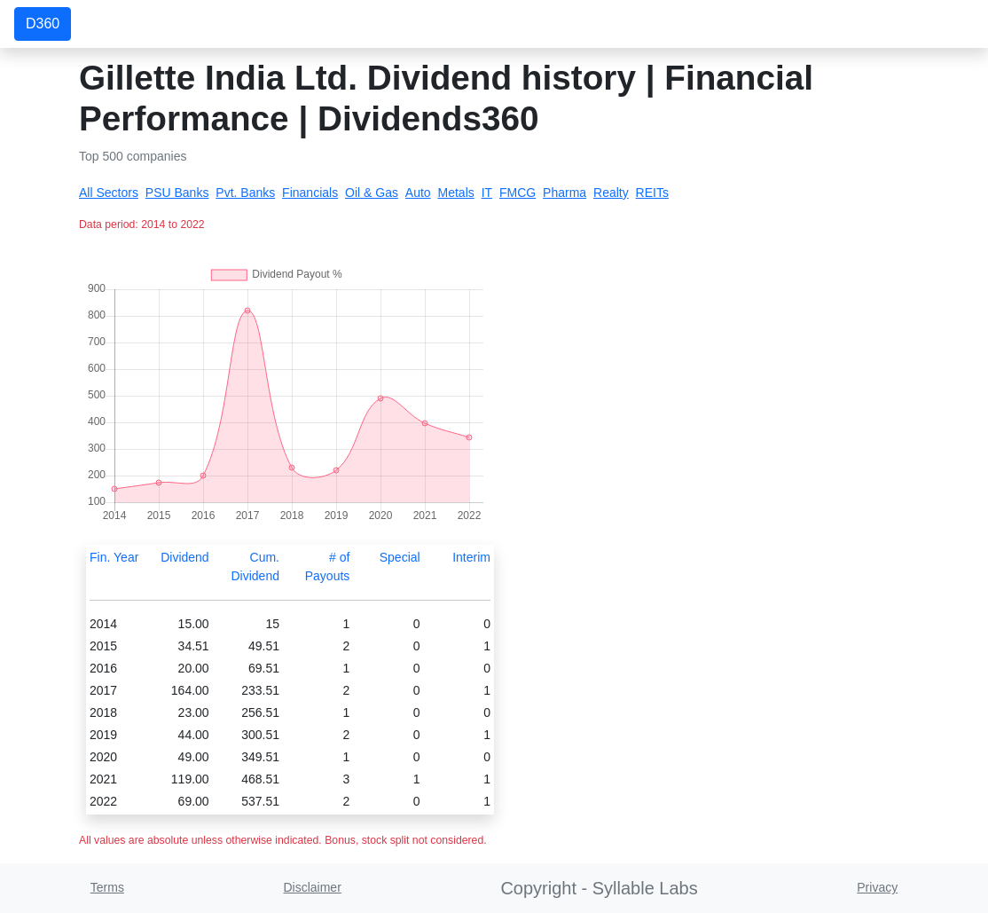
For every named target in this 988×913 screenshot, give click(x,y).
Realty (611, 192)
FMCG (517, 192)
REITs (652, 192)
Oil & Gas (371, 192)
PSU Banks (177, 192)
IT (487, 192)
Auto (418, 192)
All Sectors (108, 192)
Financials (310, 192)
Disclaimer (312, 887)
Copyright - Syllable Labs (598, 888)
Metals (456, 192)
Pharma (564, 192)
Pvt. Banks (245, 192)
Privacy (877, 887)
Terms (107, 887)
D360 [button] (42, 23)
